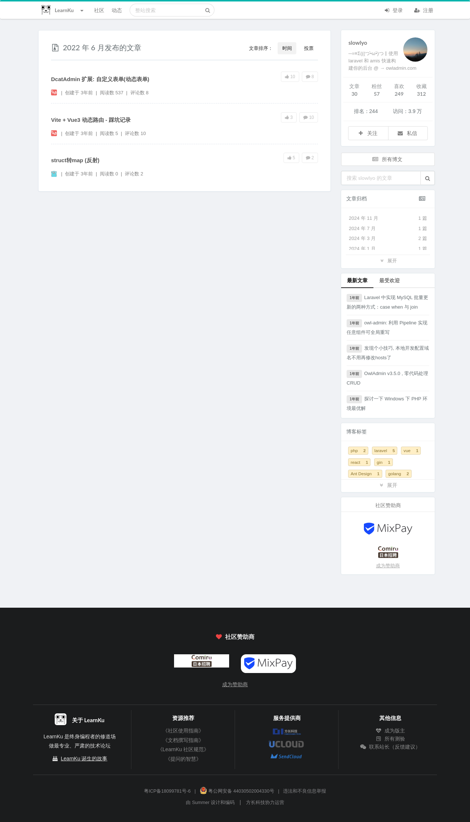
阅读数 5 (109, 133)
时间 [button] (287, 48)
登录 (393, 9)
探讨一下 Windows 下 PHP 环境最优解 (387, 403)
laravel (385, 450)
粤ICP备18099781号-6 (167, 791)
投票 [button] (309, 48)
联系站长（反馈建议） (390, 747)
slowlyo (357, 42)
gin (383, 462)
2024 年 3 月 (388, 238)
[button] (427, 178)
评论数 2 (134, 174)
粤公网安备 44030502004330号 (237, 791)
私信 (407, 133)
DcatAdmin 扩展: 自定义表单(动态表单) (100, 79)
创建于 (79, 92)
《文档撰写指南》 (183, 740)
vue (411, 450)
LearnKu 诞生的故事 (84, 758)
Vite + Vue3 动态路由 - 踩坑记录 (91, 120)
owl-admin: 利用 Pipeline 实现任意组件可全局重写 (387, 327)
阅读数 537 (112, 92)
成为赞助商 (388, 565)
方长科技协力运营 (265, 802)
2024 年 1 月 (388, 249)
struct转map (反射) (75, 160)
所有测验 (390, 739)
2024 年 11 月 (388, 218)
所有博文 (387, 159)
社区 (99, 10)
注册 (423, 9)
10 (290, 76)
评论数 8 (139, 92)
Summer (201, 802)
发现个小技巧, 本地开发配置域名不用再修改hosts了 (388, 352)
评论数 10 (135, 133)
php (358, 450)
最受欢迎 (389, 280)
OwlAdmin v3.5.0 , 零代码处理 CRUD (387, 378)
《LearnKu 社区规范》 (183, 749)
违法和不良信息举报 (304, 791)
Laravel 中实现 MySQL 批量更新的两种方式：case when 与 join (387, 302)
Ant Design (365, 473)
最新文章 (357, 280)
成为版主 (390, 731)
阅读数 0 (109, 174)
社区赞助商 (235, 636)
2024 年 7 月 (388, 229)
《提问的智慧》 (183, 759)
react (359, 462)
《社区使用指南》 (183, 731)
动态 (117, 10)
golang (398, 473)
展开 (388, 260)
